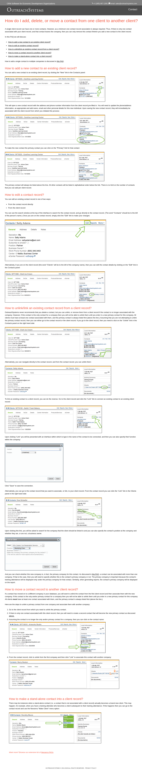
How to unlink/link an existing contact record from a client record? (33, 49)
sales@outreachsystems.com (126, 4)
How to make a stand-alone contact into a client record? (30, 56)
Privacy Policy (90, 768)
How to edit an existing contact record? (23, 46)
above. (11, 616)
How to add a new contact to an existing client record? (29, 42)
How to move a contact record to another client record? (29, 53)
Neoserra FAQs (47, 752)
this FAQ (60, 61)
